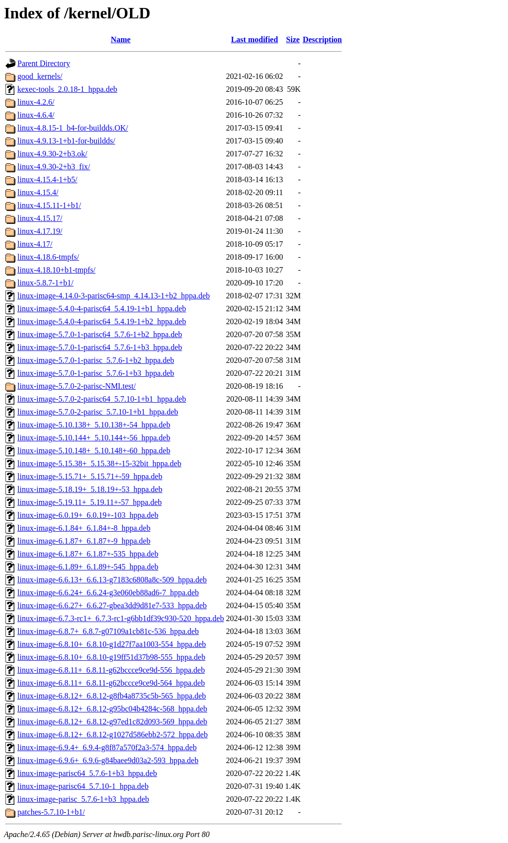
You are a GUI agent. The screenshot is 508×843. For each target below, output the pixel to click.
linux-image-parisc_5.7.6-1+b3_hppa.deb (83, 799)
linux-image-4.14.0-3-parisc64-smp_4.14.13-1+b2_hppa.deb (113, 295)
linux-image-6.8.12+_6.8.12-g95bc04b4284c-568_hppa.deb (112, 708)
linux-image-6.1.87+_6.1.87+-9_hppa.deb (83, 541)
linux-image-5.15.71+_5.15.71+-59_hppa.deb (89, 476)
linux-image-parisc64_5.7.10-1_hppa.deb (82, 786)
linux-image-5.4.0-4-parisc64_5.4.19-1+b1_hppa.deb (101, 308)
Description (322, 39)
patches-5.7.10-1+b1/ (51, 812)
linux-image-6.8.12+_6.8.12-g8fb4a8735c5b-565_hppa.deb (111, 696)
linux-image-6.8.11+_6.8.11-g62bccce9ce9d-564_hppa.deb (111, 683)
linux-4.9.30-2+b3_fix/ (53, 166)
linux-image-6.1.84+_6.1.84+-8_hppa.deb (83, 528)
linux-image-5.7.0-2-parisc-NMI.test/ (76, 386)
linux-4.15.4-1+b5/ (47, 179)
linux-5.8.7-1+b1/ (45, 283)
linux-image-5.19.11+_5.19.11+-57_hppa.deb (89, 502)
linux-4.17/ (35, 244)
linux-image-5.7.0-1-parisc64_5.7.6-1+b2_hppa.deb (99, 334)
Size (293, 39)
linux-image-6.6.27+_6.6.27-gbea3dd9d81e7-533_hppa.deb (112, 605)
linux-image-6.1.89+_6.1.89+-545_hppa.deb (87, 566)
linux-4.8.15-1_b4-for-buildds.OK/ (72, 128)
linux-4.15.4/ (38, 192)
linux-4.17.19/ (40, 231)
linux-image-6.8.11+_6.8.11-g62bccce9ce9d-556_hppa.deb (111, 670)
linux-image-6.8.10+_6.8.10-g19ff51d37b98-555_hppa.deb (111, 657)
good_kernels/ (40, 76)
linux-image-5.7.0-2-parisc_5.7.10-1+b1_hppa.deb (97, 412)
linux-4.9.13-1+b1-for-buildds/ (66, 141)
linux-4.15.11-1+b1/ (49, 205)
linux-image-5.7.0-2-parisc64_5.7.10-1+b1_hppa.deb (101, 399)
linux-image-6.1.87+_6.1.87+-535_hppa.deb (87, 554)
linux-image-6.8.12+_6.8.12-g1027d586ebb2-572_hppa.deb (112, 734)
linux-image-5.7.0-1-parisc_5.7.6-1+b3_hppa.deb (95, 373)
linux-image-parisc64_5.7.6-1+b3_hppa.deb (87, 773)
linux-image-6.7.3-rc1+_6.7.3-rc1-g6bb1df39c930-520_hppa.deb (120, 618)
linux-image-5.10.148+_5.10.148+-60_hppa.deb (93, 450)
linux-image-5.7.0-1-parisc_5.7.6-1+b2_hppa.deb (95, 360)
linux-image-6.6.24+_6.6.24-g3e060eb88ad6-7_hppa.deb (108, 592)
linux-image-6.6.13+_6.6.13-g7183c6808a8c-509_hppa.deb (112, 579)
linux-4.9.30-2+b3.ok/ (52, 153)
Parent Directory (43, 63)
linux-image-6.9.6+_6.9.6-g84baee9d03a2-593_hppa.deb (107, 760)
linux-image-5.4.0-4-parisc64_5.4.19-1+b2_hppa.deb (101, 321)
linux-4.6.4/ (36, 115)
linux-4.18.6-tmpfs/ (48, 257)
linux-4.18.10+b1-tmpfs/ (56, 270)
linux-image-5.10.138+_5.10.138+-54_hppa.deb (93, 425)
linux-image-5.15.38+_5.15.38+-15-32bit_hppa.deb (99, 463)
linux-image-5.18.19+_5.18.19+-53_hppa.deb (89, 489)
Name (120, 39)
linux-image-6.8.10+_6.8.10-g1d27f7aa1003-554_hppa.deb (111, 644)
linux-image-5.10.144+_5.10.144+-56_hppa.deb (93, 437)
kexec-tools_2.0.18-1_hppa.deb (67, 89)
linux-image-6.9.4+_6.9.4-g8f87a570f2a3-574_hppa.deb (106, 747)
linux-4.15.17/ (40, 218)
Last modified (254, 39)
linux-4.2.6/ (36, 102)
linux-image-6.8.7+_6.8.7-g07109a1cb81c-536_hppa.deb (108, 631)
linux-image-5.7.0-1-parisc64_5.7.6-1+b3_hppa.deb (99, 347)
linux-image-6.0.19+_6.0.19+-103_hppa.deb (87, 515)
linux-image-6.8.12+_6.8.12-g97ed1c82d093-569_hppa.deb (112, 721)
